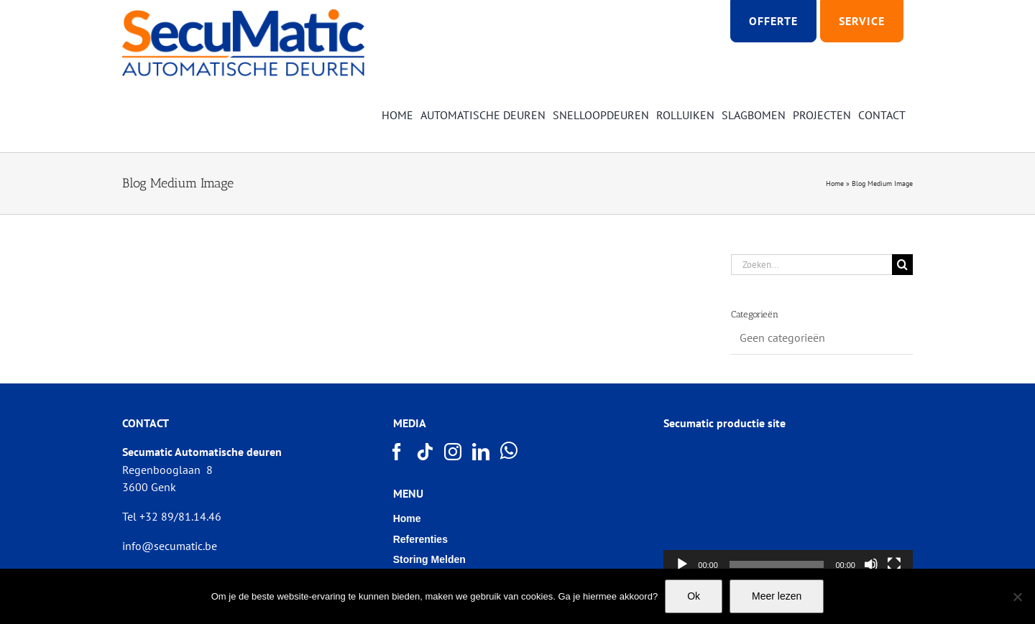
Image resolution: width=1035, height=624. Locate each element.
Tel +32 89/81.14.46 (171, 516)
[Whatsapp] (510, 451)
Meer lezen (776, 596)
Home (835, 183)
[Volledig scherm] (894, 564)
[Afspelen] (682, 564)
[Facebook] (397, 451)
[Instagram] (453, 451)
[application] (788, 509)
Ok (693, 596)
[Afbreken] (871, 564)
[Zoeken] (902, 264)
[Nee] (1017, 597)
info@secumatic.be (169, 546)
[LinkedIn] (482, 451)
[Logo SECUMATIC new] (243, 14)
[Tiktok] (425, 451)
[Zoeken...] (811, 264)
